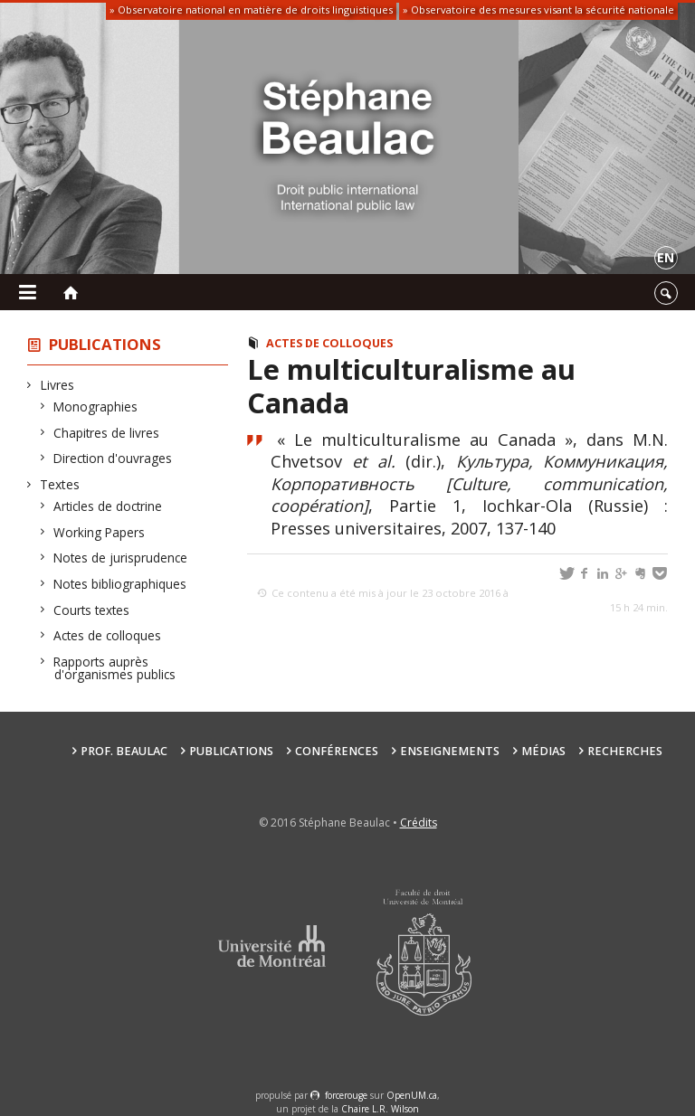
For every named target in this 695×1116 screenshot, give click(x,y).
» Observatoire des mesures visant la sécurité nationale (538, 9)
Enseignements (450, 751)
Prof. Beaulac (124, 751)
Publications (105, 344)
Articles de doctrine (108, 506)
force (346, 1095)
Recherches (624, 751)
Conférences (336, 751)
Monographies (96, 406)
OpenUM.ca (411, 1095)
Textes (60, 484)
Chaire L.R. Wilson (380, 1108)
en (665, 257)
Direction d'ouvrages (113, 458)
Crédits (418, 822)
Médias (543, 751)
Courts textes (91, 610)
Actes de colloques (107, 635)
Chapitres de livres (106, 432)
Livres (57, 384)
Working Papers (99, 532)
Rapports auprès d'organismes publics (115, 668)
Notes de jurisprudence (120, 557)
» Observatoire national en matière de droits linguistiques (251, 9)
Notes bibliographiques (120, 583)
